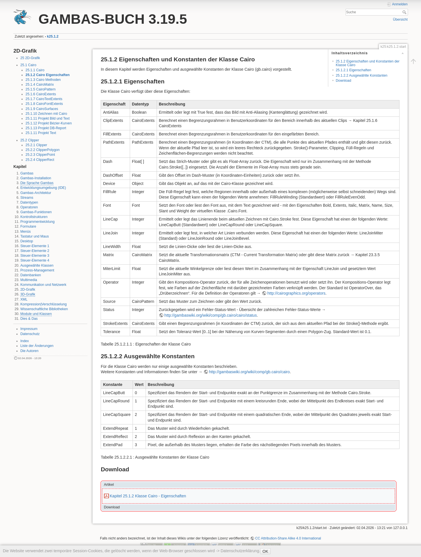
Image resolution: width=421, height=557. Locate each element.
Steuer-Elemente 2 (34, 251)
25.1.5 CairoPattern (40, 89)
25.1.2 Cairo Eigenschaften (47, 75)
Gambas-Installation (35, 178)
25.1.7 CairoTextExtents (43, 99)
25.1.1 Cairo (34, 70)
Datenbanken (30, 275)
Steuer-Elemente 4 (34, 260)
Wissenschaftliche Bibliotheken (44, 309)
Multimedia (28, 280)
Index (24, 341)
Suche (405, 12)
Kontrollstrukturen (34, 217)
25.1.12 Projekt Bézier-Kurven (48, 123)
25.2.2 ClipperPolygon (42, 150)
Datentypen (29, 202)
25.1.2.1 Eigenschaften (353, 70)
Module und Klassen (36, 314)
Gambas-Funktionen (36, 212)
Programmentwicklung (37, 222)
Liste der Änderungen (36, 346)
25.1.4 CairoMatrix (39, 85)
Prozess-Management (37, 270)
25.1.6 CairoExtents (40, 94)
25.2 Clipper (29, 140)
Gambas (26, 173)
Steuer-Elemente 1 (34, 246)
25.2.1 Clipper (36, 145)
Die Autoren (29, 351)
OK (265, 551)
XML (23, 299)
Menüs (25, 232)
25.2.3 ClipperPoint (40, 155)
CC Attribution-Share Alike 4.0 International (288, 538)
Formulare (28, 226)
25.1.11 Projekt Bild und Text (47, 118)
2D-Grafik (27, 290)
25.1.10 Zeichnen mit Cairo (46, 114)
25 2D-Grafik (30, 58)
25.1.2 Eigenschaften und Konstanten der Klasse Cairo (367, 63)
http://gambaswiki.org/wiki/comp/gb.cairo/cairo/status (210, 315)
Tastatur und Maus (34, 236)
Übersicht (400, 19)
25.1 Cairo (28, 65)
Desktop (26, 241)
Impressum (29, 329)
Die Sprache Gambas (36, 183)
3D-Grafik (27, 294)
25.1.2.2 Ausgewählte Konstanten (361, 75)
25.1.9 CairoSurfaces (41, 109)
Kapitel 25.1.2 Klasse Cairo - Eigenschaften (148, 496)
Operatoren (29, 207)
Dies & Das (29, 319)
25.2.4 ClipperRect (39, 160)
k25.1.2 (53, 36)
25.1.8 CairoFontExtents (44, 104)
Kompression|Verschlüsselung (43, 304)
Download (343, 81)
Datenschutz (30, 334)
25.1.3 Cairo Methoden (43, 80)
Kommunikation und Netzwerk (43, 285)
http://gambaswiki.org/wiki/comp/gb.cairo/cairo (249, 372)
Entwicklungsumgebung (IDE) (43, 188)
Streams (26, 198)
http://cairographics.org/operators (296, 293)
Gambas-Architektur (35, 193)
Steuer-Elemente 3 (34, 256)
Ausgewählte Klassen (36, 265)
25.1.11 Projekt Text (40, 133)
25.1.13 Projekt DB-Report (45, 128)
